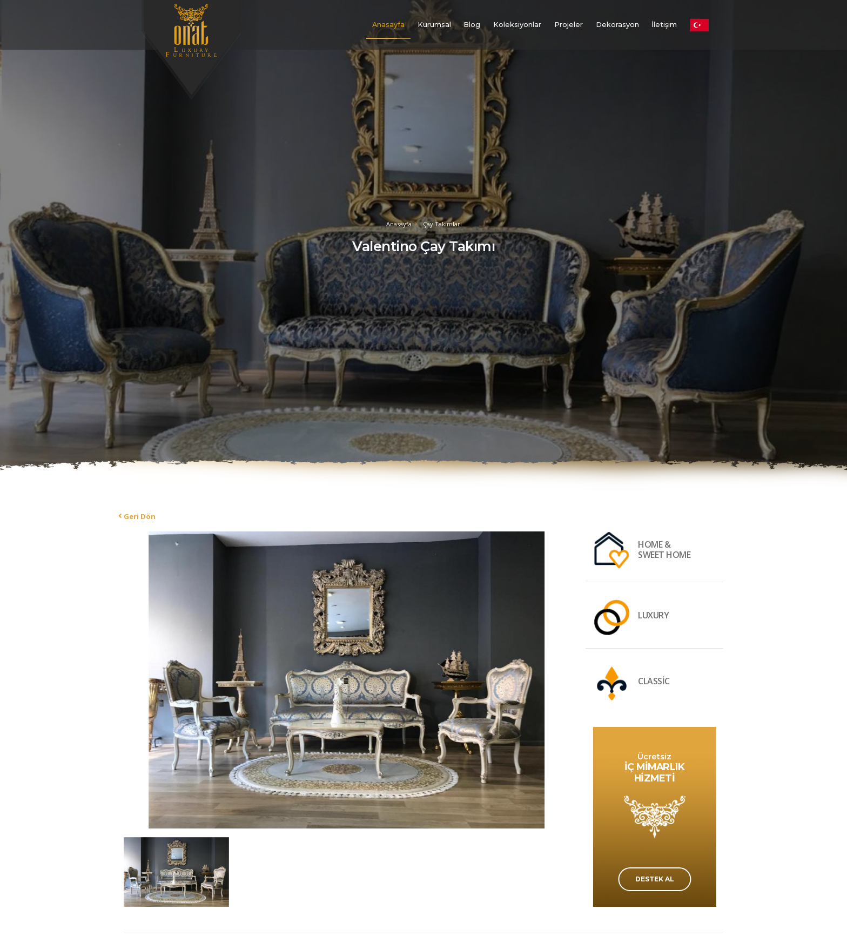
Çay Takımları (442, 224)
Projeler (568, 25)
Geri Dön (140, 516)
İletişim (664, 25)
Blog (471, 25)
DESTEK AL (654, 879)
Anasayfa (388, 25)
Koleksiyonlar (517, 25)
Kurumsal (434, 25)
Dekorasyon (617, 25)
